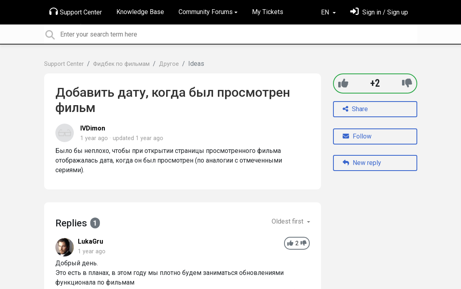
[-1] (407, 83)
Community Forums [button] (206, 12)
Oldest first (288, 221)
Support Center (75, 11)
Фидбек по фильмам (121, 64)
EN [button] (326, 12)
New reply (362, 163)
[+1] (343, 83)
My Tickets (267, 12)
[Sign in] (379, 12)
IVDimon (92, 128)
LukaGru (90, 241)
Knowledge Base (140, 12)
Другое (169, 64)
